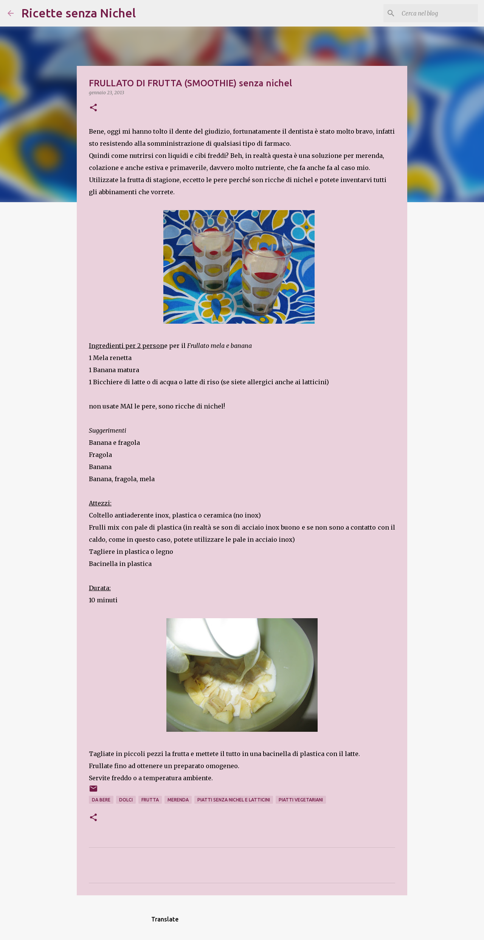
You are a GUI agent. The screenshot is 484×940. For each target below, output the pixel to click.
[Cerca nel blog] (438, 13)
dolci (126, 799)
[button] (93, 108)
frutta (150, 799)
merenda (178, 799)
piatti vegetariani (301, 799)
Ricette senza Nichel (78, 13)
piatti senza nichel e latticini (233, 799)
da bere (101, 799)
